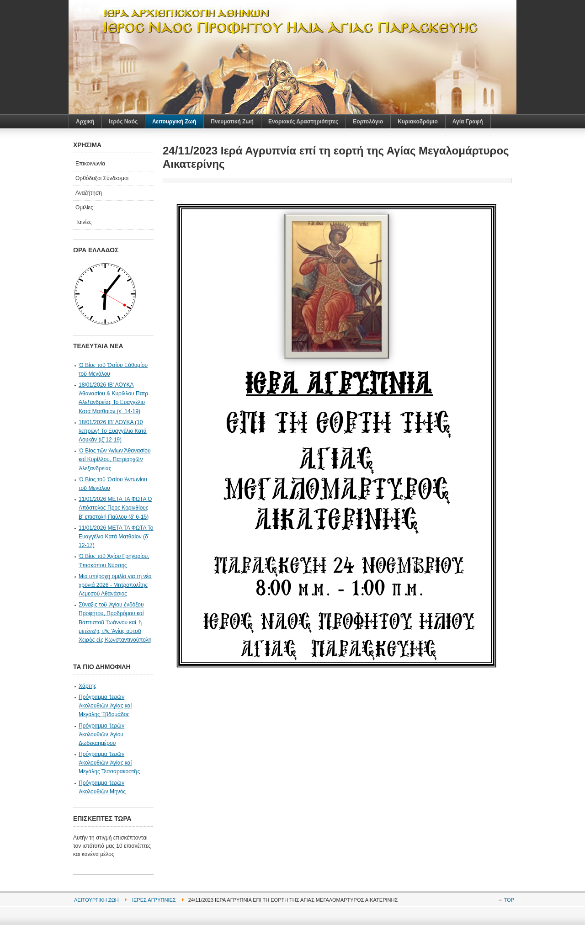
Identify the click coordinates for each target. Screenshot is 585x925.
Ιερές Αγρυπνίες (154, 900)
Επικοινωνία (90, 163)
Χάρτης (87, 686)
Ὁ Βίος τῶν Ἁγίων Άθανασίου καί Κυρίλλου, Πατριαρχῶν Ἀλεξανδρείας (114, 459)
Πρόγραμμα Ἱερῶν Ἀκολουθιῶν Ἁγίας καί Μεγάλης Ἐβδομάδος (105, 706)
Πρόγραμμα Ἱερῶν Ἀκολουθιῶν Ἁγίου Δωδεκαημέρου (101, 734)
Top (509, 900)
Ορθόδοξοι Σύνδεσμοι (101, 178)
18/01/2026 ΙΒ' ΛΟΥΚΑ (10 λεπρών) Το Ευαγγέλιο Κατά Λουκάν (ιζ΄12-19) (113, 431)
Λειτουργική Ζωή (96, 900)
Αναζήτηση (88, 193)
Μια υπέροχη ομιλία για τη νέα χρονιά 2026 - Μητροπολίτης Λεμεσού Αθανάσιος (115, 585)
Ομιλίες (84, 207)
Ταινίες (83, 222)
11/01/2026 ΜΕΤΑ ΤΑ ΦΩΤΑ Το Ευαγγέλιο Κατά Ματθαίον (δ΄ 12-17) (116, 536)
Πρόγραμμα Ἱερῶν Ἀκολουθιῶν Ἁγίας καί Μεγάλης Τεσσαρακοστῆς (109, 763)
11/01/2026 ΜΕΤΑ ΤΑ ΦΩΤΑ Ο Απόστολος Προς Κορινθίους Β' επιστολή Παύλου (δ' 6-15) (115, 508)
